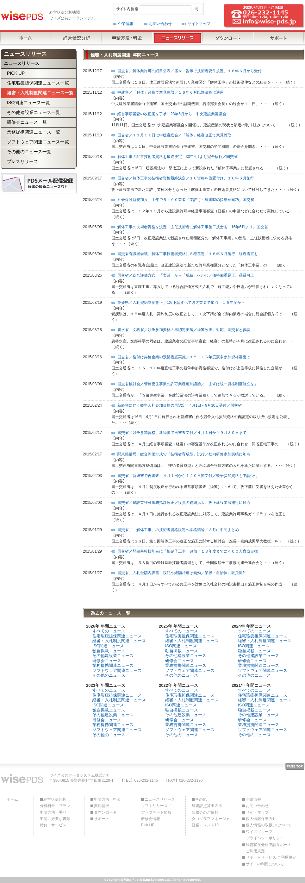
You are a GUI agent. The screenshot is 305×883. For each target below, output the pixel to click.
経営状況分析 (54, 799)
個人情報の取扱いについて (268, 825)
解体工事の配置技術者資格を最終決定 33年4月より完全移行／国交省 (177, 156)
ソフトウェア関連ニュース (117, 670)
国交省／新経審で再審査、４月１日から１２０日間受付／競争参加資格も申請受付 (187, 475)
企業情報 (125, 24)
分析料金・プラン (55, 806)
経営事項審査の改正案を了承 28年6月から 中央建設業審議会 (171, 114)
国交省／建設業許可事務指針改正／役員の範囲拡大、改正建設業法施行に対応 (183, 502)
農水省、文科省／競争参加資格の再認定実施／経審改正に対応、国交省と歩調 (183, 330)
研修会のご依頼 (205, 812)
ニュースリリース (160, 799)
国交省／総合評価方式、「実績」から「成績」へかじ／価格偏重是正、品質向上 (185, 275)
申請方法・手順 (53, 812)
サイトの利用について (265, 864)
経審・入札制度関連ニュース (119, 640)
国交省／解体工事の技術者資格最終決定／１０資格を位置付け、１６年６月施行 (185, 178)
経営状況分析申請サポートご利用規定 (268, 847)
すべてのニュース (108, 631)
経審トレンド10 (205, 825)
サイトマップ (199, 24)
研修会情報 (150, 819)
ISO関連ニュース (108, 645)
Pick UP (148, 825)
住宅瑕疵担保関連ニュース (117, 636)
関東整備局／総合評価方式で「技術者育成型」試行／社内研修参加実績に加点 (183, 454)
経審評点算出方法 (207, 806)
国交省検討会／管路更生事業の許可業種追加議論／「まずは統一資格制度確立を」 (187, 384)
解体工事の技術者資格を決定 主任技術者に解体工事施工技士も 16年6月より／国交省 (192, 227)
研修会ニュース (106, 660)
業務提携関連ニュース (113, 665)
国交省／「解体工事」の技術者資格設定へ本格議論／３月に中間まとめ (178, 530)
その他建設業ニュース (113, 655)
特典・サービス (53, 825)
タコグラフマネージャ (211, 819)
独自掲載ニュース (108, 650)
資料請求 (101, 806)
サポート (101, 819)
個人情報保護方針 (261, 819)
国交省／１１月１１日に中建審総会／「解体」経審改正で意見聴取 (174, 135)
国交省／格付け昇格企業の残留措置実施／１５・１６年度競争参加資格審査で (183, 357)
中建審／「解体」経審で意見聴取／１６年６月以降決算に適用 (170, 92)
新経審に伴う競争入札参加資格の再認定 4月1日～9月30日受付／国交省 (179, 405)
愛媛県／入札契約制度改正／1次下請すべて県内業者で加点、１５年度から (181, 302)
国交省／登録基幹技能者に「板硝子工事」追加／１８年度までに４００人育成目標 (187, 551)
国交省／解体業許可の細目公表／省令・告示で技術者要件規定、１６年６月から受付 (189, 71)
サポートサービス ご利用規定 (271, 857)
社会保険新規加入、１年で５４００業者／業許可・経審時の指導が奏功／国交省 (185, 199)
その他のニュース (108, 675)
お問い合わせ (160, 24)
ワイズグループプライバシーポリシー (265, 835)
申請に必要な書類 (55, 819)
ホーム (12, 799)
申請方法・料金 (107, 799)
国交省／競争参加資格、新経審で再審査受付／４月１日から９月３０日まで (181, 432)
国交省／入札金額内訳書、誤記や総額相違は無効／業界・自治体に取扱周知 (181, 573)
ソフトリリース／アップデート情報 (156, 809)
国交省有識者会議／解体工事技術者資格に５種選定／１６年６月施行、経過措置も (187, 254)
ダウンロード (105, 812)
